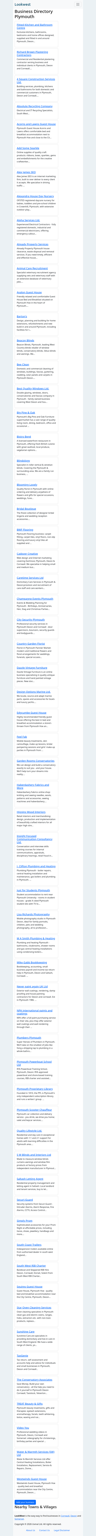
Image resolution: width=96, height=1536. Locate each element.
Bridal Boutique (26, 508)
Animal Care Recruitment (32, 268)
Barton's (22, 316)
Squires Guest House (29, 1286)
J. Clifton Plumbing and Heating (36, 866)
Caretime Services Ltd (30, 577)
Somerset (19, 1519)
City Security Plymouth (31, 619)
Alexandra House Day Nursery (35, 196)
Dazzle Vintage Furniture (32, 667)
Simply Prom (24, 1220)
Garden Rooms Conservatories (36, 761)
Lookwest (23, 4)
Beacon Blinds (25, 340)
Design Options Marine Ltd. (34, 691)
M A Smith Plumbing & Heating (36, 938)
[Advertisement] (71, 53)
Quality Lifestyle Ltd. (29, 1130)
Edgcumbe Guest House (31, 712)
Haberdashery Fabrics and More (33, 786)
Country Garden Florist (31, 643)
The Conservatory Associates (34, 1379)
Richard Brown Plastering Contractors (32, 53)
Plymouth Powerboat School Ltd (34, 1063)
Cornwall (65, 1515)
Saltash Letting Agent (30, 1179)
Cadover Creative (27, 553)
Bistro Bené (24, 436)
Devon (73, 1515)
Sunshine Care (26, 1331)
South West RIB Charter (31, 1265)
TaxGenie (22, 1355)
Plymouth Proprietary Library (35, 1089)
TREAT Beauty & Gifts (30, 1403)
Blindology (23, 460)
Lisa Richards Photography (33, 914)
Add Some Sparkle (28, 148)
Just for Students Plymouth (33, 890)
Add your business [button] (25, 1502)
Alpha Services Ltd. (28, 220)
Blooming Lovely (27, 484)
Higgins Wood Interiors (31, 812)
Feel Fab (22, 736)
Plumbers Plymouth (29, 1037)
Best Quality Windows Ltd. (33, 388)
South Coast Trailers (29, 1244)
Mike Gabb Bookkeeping (32, 962)
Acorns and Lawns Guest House (36, 124)
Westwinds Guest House (32, 1479)
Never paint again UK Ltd (32, 986)
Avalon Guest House (29, 292)
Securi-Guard (25, 1199)
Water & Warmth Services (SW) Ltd (36, 1453)
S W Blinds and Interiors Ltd (34, 1154)
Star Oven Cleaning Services (34, 1307)
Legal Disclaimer (62, 1530)
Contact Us (44, 1530)
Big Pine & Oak (26, 412)
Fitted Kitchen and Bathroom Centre (34, 26)
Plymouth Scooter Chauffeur (34, 1110)
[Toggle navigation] (77, 4)
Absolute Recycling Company (35, 106)
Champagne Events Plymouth (35, 598)
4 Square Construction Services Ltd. (36, 80)
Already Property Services (32, 244)
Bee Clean (23, 364)
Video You (23, 1427)
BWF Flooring (25, 529)
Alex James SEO (26, 172)
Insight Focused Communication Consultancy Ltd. (34, 839)
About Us (30, 1530)
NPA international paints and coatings (34, 1012)
